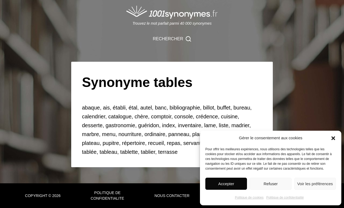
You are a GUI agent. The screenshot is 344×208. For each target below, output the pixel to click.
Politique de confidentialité (285, 197)
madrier (240, 125)
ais (106, 108)
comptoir (161, 116)
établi (119, 108)
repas (173, 143)
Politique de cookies (249, 197)
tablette (129, 152)
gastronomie (120, 125)
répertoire (133, 143)
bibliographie (185, 108)
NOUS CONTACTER (172, 196)
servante (193, 143)
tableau (108, 152)
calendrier (93, 116)
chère (141, 116)
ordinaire (154, 134)
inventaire (189, 125)
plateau (91, 143)
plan (197, 134)
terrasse (168, 152)
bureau (242, 108)
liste (223, 125)
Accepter (226, 183)
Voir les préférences (315, 183)
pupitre (111, 143)
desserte (92, 125)
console (183, 116)
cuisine (229, 116)
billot (208, 108)
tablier (148, 152)
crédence (207, 116)
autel (146, 108)
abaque (91, 108)
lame (210, 125)
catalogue (120, 116)
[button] (333, 138)
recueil (156, 143)
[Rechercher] (172, 38)
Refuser (271, 183)
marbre (90, 134)
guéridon (148, 125)
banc (160, 108)
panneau (178, 134)
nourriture (130, 134)
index (168, 125)
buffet (224, 108)
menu (108, 134)
